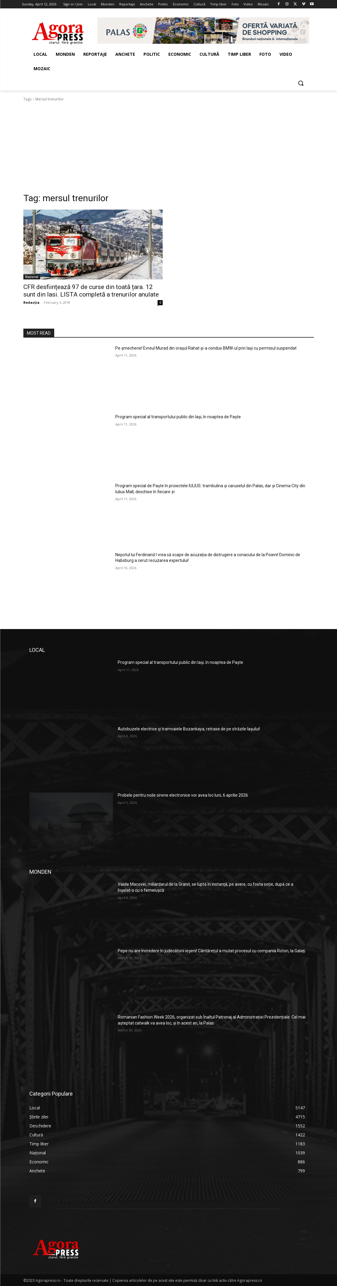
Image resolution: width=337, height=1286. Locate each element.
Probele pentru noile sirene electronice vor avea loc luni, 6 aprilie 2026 (183, 795)
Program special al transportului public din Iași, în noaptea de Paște (178, 416)
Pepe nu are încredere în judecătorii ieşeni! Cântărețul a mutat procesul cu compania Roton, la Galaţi (211, 950)
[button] (301, 83)
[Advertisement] (168, 147)
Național (31, 277)
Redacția (31, 302)
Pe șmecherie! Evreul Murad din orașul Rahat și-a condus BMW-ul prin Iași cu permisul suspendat (206, 348)
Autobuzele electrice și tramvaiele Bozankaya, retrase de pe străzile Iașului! (189, 729)
